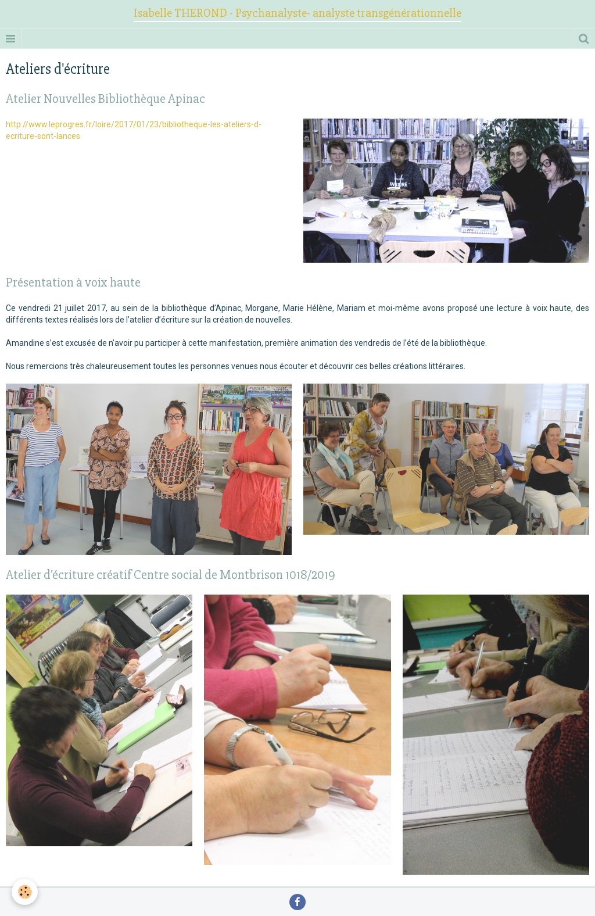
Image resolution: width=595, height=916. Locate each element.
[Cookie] (25, 892)
